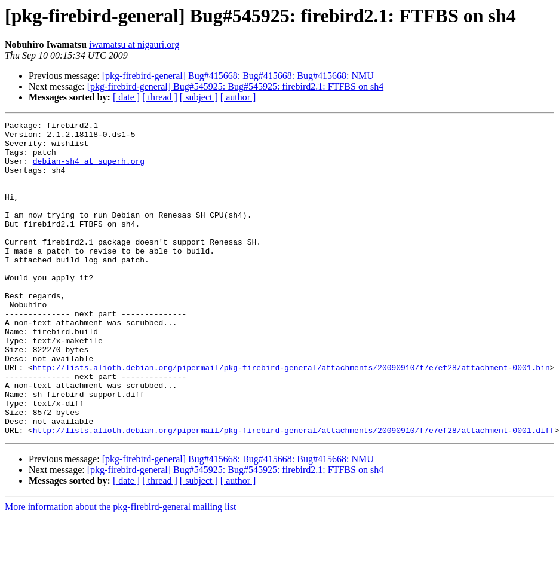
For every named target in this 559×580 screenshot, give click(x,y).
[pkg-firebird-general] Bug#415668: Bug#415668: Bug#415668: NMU (238, 76)
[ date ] (126, 97)
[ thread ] (159, 97)
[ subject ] (199, 97)
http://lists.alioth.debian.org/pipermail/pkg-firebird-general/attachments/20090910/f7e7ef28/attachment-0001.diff (294, 492)
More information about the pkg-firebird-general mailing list (120, 569)
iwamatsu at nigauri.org (134, 44)
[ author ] (238, 97)
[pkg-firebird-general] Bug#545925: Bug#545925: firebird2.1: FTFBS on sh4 (235, 86)
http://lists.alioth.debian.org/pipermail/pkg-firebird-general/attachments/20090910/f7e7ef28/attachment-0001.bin (291, 417)
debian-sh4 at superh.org (89, 169)
